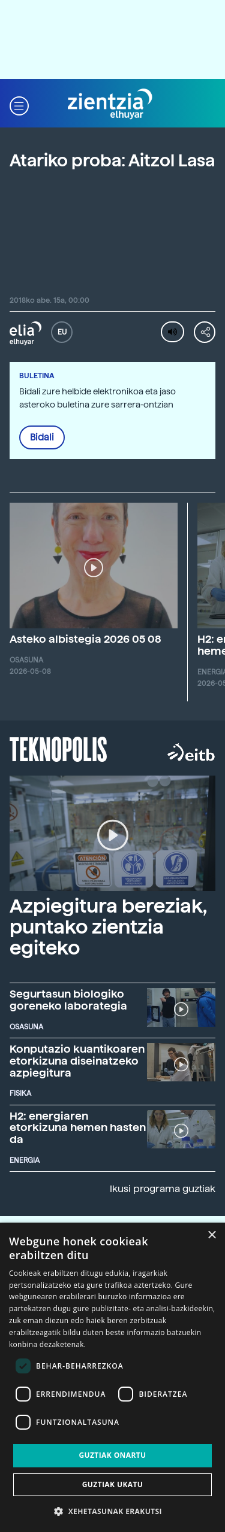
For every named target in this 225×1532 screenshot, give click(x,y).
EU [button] (62, 332)
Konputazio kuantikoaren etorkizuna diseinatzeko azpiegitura (77, 1060)
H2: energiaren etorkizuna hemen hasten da (78, 1128)
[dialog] (112, 1377)
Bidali (42, 437)
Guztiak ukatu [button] (112, 1484)
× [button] (211, 1235)
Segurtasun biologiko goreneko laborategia (68, 999)
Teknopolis (58, 748)
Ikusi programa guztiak (162, 1188)
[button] (19, 104)
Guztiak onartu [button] (112, 1455)
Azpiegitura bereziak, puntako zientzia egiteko (108, 927)
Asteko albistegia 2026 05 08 (85, 639)
